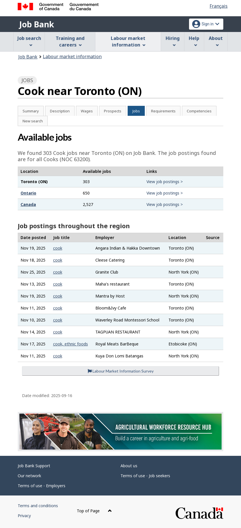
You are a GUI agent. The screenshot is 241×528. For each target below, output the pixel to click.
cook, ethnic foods (70, 344)
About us (128, 465)
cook (57, 248)
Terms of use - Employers (41, 485)
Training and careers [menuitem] (70, 41)
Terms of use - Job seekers (145, 475)
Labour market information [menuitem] (128, 41)
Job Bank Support (34, 465)
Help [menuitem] (194, 41)
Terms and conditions (38, 505)
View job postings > (164, 181)
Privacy (24, 515)
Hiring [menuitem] (173, 41)
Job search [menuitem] (29, 41)
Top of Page (94, 510)
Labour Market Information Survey (121, 371)
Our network (29, 475)
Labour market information (72, 56)
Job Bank (36, 24)
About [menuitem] (216, 41)
